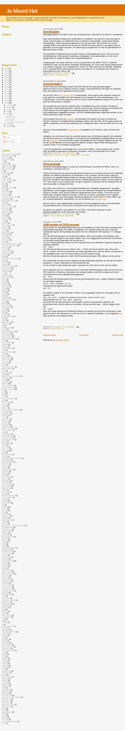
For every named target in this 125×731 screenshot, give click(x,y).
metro (4, 445)
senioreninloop (7, 561)
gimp (3, 341)
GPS (3, 350)
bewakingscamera (8, 201)
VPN (3, 669)
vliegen (4, 658)
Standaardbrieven (8, 600)
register (66, 155)
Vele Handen (6, 645)
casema (5, 227)
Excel (4, 301)
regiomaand (6, 531)
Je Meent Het (21, 11)
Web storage (6, 676)
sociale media (7, 587)
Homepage (84, 335)
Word (4, 714)
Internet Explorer (8, 387)
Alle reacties (9, 142)
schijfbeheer (6, 550)
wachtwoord (6, 671)
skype (4, 568)
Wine (4, 708)
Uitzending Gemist (9, 632)
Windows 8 (6, 703)
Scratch (5, 555)
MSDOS (5, 466)
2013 (6, 94)
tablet (4, 613)
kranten (4, 408)
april (8, 113)
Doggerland (6, 270)
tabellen (5, 611)
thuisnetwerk (6, 615)
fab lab (4, 303)
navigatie (5, 471)
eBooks (4, 290)
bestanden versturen (9, 197)
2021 (6, 75)
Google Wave (7, 348)
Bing (3, 202)
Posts (6, 138)
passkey (5, 501)
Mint (3, 453)
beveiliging (6, 199)
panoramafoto (7, 497)
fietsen (4, 311)
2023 (6, 71)
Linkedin (5, 415)
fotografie (5, 324)
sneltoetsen (6, 581)
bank (3, 184)
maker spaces (7, 430)
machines (5, 425)
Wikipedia (5, 691)
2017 (6, 85)
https (3, 370)
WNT (4, 710)
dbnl (3, 260)
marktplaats (6, 434)
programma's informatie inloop (13, 525)
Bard (3, 186)
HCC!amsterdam (8, 367)
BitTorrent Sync (7, 206)
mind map (5, 449)
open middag (7, 484)
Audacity (5, 178)
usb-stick (5, 639)
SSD (3, 596)
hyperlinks (5, 372)
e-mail (4, 288)
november (10, 105)
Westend (5, 686)
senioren (5, 559)
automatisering (7, 180)
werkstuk (5, 684)
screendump (6, 557)
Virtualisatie (6, 648)
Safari (4, 546)
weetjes (5, 682)
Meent (4, 441)
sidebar (4, 566)
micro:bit (5, 447)
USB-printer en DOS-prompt (61, 224)
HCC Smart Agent (66, 95)
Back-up (5, 182)
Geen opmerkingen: (68, 153)
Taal (3, 609)
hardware (5, 361)
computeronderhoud (9, 245)
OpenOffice (6, 488)
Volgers (4, 663)
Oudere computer (8, 495)
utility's (4, 641)
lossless (5, 423)
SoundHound (7, 589)
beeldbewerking (8, 187)
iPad (3, 393)
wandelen (5, 673)
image (4, 374)
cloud (4, 242)
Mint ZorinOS (7, 454)
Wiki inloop (6, 690)
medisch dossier (8, 439)
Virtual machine (7, 647)
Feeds (4, 309)
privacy (4, 523)
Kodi (3, 400)
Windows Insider (8, 704)
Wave (4, 675)
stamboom (6, 598)
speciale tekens (7, 591)
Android (5, 174)
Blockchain (6, 212)
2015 (6, 89)
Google (4, 346)
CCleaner (70, 119)
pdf (3, 505)
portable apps (60, 215)
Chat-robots (6, 232)
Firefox (4, 314)
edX (3, 296)
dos (49, 328)
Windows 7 (6, 701)
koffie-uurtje (6, 402)
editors (4, 294)
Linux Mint (5, 419)
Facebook (5, 305)
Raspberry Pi (7, 529)
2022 (6, 73)
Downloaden (51, 31)
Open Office (6, 486)
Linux (4, 417)
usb (62, 328)
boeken (4, 214)
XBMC (4, 718)
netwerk (5, 473)
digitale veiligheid (8, 266)
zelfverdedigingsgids (9, 721)
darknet (4, 255)
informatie (5, 378)
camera (4, 223)
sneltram (5, 583)
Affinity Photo (7, 169)
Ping (3, 512)
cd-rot (4, 230)
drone (4, 281)
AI (2, 171)
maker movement (8, 428)
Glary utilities (73, 130)
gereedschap (7, 335)
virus (3, 652)
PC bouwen (6, 503)
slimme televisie (8, 574)
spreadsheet (6, 594)
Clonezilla (5, 240)
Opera (4, 490)
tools (3, 619)
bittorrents (5, 208)
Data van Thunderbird (10, 258)
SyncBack (5, 606)
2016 (6, 87)
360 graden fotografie (10, 154)
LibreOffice (6, 413)
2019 (6, 80)
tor (3, 620)
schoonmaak (85, 155)
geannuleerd (6, 327)
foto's (4, 320)
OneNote (5, 482)
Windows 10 (6, 695)
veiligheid (5, 643)
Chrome (5, 238)
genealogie (6, 333)
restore (4, 538)
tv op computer (7, 626)
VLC (3, 656)
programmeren (7, 527)
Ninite (4, 475)
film (3, 313)
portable (5, 518)
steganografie (7, 604)
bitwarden (5, 210)
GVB (3, 354)
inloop (67, 75)
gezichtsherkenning (9, 339)
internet (4, 383)
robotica (5, 540)
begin (4, 189)
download (5, 275)
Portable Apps (100, 199)
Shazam (5, 564)
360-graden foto (8, 156)
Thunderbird (6, 617)
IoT (3, 391)
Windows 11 (6, 699)
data (3, 257)
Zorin (4, 723)
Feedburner (6, 307)
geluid (4, 329)
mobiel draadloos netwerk (11, 458)
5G (3, 161)
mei (7, 111)
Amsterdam (6, 173)
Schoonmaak (51, 164)
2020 (6, 78)
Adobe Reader (7, 167)
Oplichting (5, 492)
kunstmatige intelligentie (11, 410)
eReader (5, 298)
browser (5, 217)
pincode (5, 510)
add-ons (5, 163)
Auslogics (54, 140)
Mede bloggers (7, 436)
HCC (3, 365)
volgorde (5, 665)
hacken (4, 355)
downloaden (60, 75)
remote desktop (7, 536)
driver (4, 279)
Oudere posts (117, 335)
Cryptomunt (6, 251)
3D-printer (5, 158)
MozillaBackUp (7, 462)
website (5, 680)
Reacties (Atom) (62, 340)
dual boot (5, 286)
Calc (3, 221)
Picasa (4, 508)
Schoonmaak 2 (52, 83)
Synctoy (5, 607)
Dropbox (5, 285)
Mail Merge (6, 426)
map (3, 432)
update (4, 635)
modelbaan (6, 460)
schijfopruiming (75, 155)
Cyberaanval (6, 253)
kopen (4, 406)
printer (58, 328)
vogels (4, 662)
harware (5, 363)
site (120, 313)
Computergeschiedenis (10, 243)
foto (3, 318)
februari (9, 126)
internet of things (8, 389)
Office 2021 (6, 477)
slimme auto (6, 570)
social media (6, 585)
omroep (5, 479)
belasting (5, 195)
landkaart (5, 411)
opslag (4, 494)
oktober (9, 107)
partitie (4, 499)
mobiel (4, 456)
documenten (6, 268)
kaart (4, 397)
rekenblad (5, 535)
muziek (4, 467)
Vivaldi (4, 654)
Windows (5, 693)
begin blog (6, 191)
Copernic (5, 247)
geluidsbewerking (8, 331)
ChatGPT (5, 234)
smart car (5, 576)
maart (8, 124)
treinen (4, 622)
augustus (9, 109)
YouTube (5, 719)
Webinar (5, 678)
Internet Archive (7, 385)
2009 (6, 103)
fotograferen (6, 322)
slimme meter (7, 572)
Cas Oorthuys (7, 225)
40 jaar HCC (6, 159)
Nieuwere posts (49, 335)
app (3, 176)
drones (4, 283)
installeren (5, 382)
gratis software (7, 352)
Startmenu (6, 602)
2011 (6, 98)
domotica (5, 271)
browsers (5, 219)
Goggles (5, 344)
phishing (5, 507)
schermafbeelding (8, 548)
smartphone (6, 579)
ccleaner (51, 155)
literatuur (5, 421)
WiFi (3, 688)
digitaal (4, 264)
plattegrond (6, 516)
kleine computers (8, 398)
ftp (49, 215)
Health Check (7, 369)
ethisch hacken (7, 299)
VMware (5, 660)
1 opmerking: (66, 73)
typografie (5, 630)
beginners (51, 75)
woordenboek (7, 712)
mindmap (5, 451)
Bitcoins (5, 204)
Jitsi (3, 395)
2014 (6, 91)
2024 (6, 68)
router (4, 542)
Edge (4, 292)
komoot (4, 404)
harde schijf (6, 359)
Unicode (5, 634)
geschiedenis (7, 337)
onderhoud (6, 480)
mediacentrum (7, 438)
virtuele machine (8, 650)
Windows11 (6, 706)
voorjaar (5, 667)
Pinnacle (5, 514)
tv (2, 624)
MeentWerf (6, 443)
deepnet (5, 262)
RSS (3, 544)
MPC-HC (5, 464)
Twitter (4, 628)
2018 (6, 82)
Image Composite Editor (11, 376)
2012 (6, 96)
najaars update (7, 469)
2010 (6, 100)
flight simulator (7, 316)
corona (4, 249)
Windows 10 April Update (11, 697)
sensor (4, 563)
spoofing (5, 592)
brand (4, 215)
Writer (4, 716)
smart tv (5, 578)
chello (4, 236)
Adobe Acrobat (7, 165)
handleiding (6, 357)
